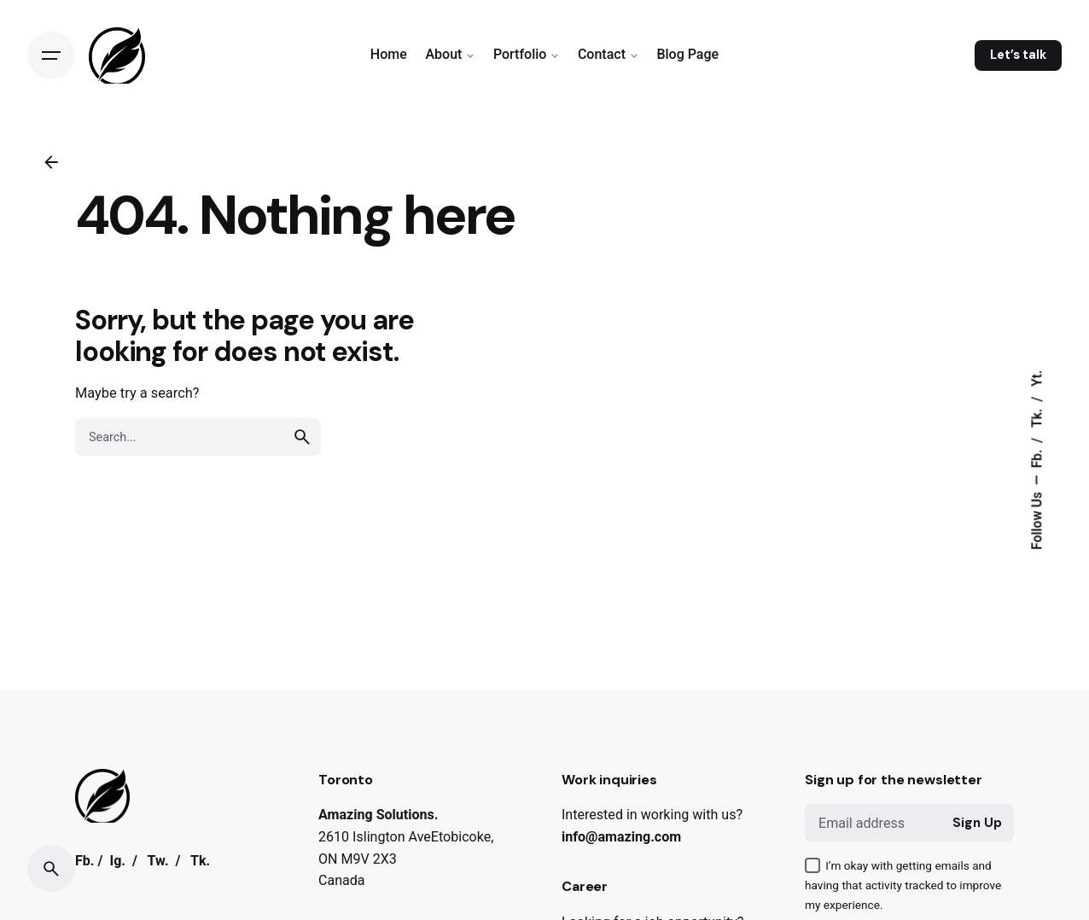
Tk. (1037, 416)
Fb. (1037, 457)
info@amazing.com (621, 837)
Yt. (1037, 378)
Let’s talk (1018, 54)
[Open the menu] (51, 55)
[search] (302, 437)
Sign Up (977, 822)
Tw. (158, 863)
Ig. (117, 863)
